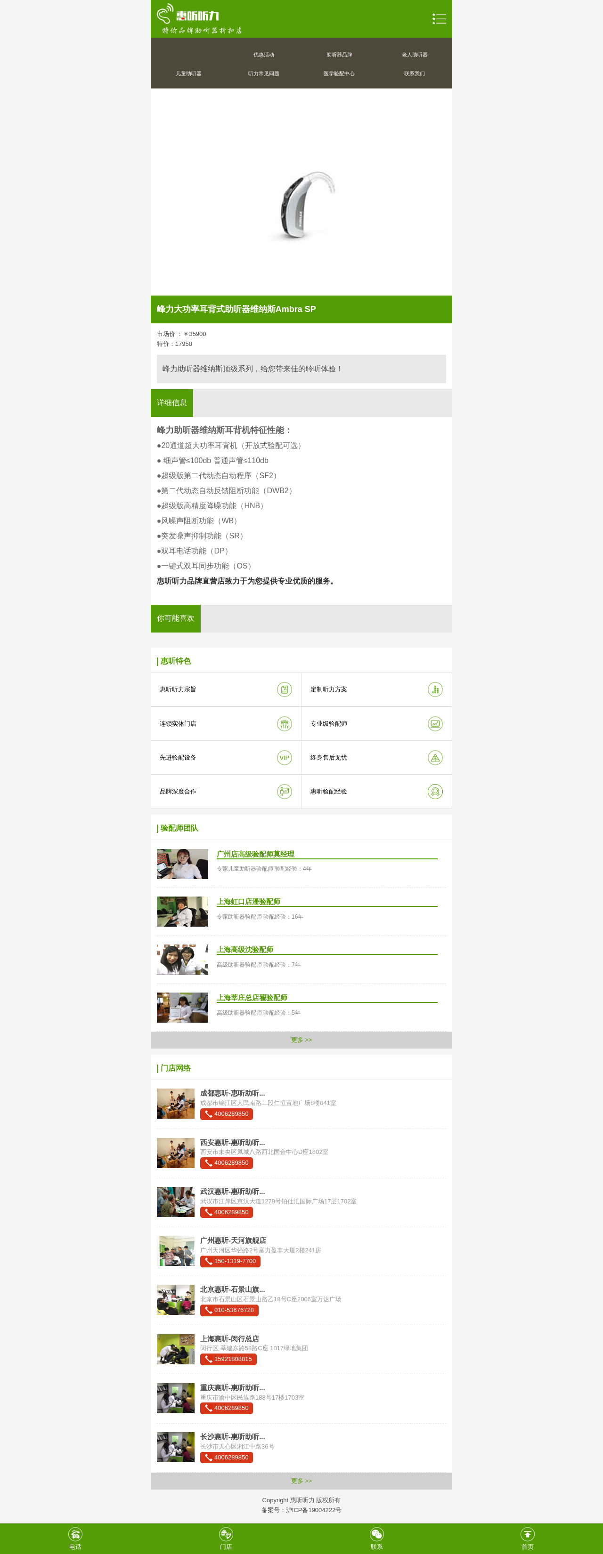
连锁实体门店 (178, 723)
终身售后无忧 (328, 757)
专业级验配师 (328, 723)
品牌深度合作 (178, 791)
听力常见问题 (263, 73)
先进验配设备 (178, 757)
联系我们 (414, 73)
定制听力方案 (328, 689)
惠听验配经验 (328, 791)
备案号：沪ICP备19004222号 (301, 1510)
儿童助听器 (189, 73)
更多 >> (301, 1039)
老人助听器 (415, 54)
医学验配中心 (339, 73)
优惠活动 (263, 54)
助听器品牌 (339, 54)
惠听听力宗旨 (178, 689)
